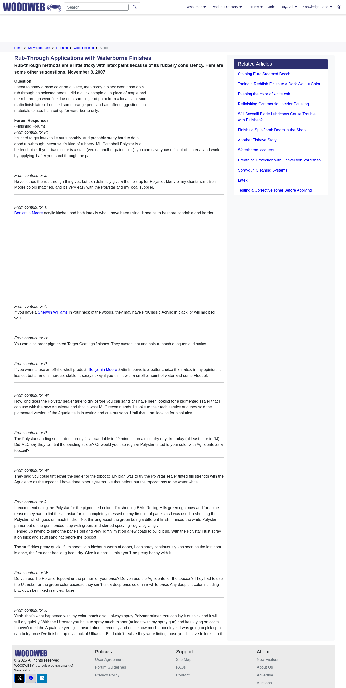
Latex (243, 180)
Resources (196, 7)
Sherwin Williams (53, 312)
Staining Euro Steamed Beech (264, 74)
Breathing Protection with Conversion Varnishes (279, 160)
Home (18, 47)
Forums (255, 7)
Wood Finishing (84, 47)
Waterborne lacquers (256, 150)
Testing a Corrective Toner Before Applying (275, 190)
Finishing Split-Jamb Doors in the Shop (272, 130)
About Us (265, 667)
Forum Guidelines (110, 667)
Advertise (265, 675)
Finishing (62, 47)
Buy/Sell (289, 7)
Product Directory (227, 7)
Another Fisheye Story (257, 140)
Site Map (183, 659)
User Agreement (109, 659)
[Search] (97, 7)
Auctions (264, 683)
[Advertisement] (173, 29)
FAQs (181, 667)
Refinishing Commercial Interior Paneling (273, 104)
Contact (183, 675)
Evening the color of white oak (264, 94)
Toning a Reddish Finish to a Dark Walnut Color (279, 84)
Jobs (272, 7)
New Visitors (268, 659)
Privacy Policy (107, 675)
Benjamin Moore (28, 213)
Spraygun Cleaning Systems (262, 170)
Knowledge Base (318, 7)
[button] (19, 678)
